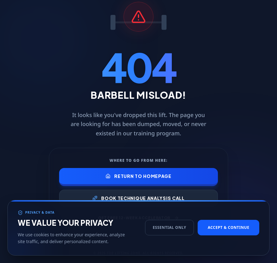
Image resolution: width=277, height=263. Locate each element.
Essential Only (169, 233)
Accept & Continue (228, 233)
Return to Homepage (138, 176)
